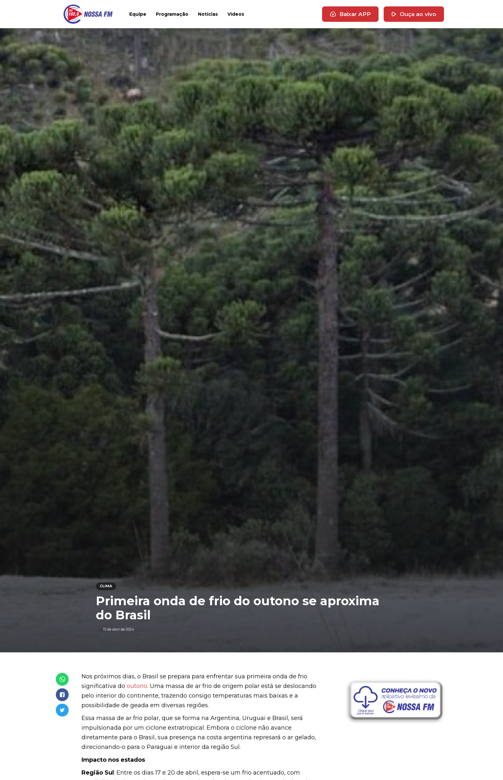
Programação (172, 14)
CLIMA (106, 586)
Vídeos (235, 14)
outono (137, 686)
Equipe (137, 14)
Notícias (208, 14)
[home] (88, 14)
